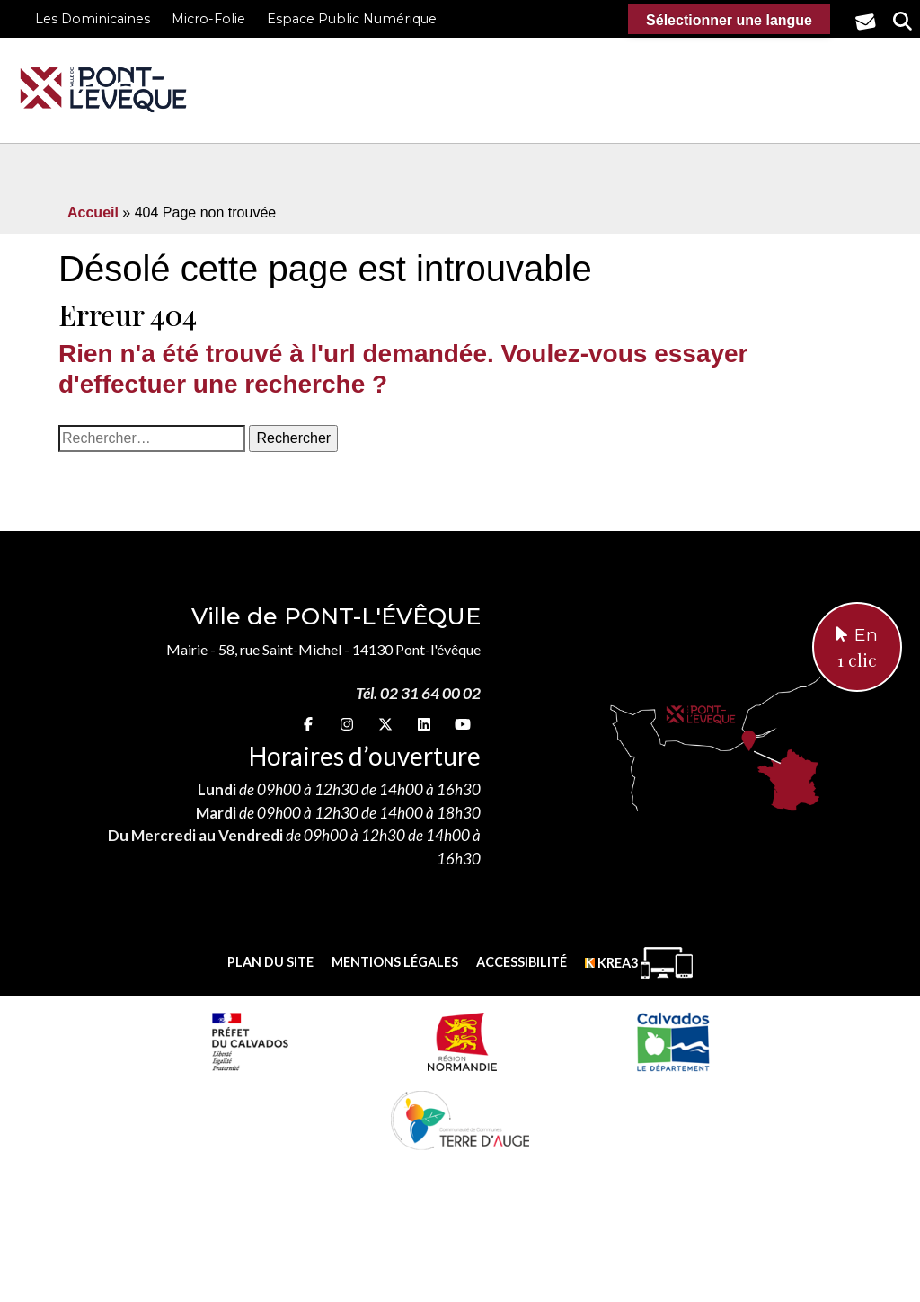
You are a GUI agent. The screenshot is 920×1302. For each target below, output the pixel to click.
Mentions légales (395, 962)
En (857, 649)
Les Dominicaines (92, 19)
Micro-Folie (208, 19)
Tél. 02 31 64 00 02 (418, 693)
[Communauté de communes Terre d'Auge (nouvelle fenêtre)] (460, 1120)
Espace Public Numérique (352, 19)
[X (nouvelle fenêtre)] (385, 723)
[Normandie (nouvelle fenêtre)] (462, 1041)
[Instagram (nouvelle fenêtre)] (347, 723)
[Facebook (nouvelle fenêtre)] (308, 723)
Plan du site (270, 962)
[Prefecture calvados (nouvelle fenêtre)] (250, 1041)
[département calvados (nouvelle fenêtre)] (672, 1041)
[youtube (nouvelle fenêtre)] (463, 723)
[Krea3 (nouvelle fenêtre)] (639, 963)
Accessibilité (521, 962)
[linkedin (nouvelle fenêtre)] (424, 723)
